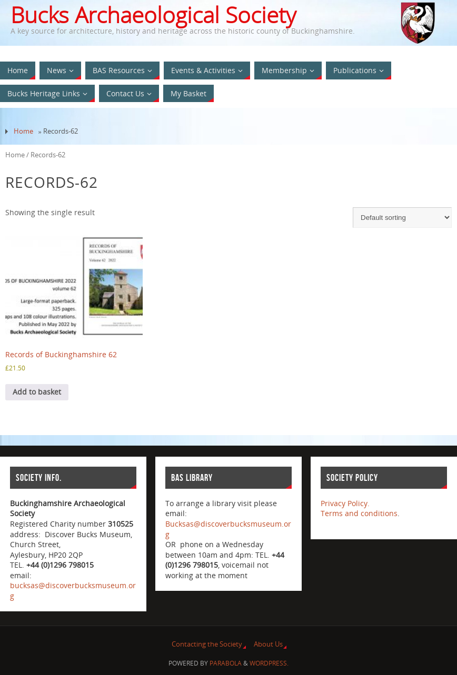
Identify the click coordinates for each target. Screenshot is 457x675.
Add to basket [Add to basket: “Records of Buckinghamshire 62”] (37, 392)
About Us (268, 644)
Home (23, 131)
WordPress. (269, 663)
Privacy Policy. (345, 503)
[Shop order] (402, 217)
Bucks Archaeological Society (153, 14)
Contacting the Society (207, 644)
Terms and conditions (359, 513)
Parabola (226, 663)
